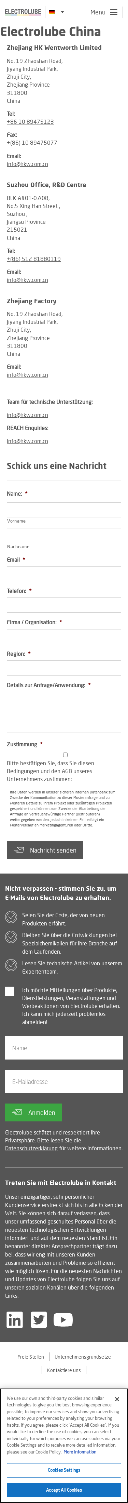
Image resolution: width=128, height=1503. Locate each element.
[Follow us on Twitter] (38, 1319)
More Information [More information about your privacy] (79, 1455)
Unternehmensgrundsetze (83, 1357)
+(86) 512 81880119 (34, 258)
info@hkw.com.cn (27, 164)
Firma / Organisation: (34, 622)
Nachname (18, 546)
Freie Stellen (30, 1357)
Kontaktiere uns (64, 1370)
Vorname (16, 521)
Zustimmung (24, 744)
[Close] (117, 1402)
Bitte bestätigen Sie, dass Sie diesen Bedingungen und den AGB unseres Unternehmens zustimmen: (50, 771)
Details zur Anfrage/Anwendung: (48, 685)
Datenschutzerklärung (31, 1148)
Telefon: (19, 591)
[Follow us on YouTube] (63, 1319)
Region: (18, 653)
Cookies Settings (64, 1473)
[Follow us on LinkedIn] (14, 1319)
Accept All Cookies (64, 1493)
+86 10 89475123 (30, 121)
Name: (17, 493)
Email (16, 559)
